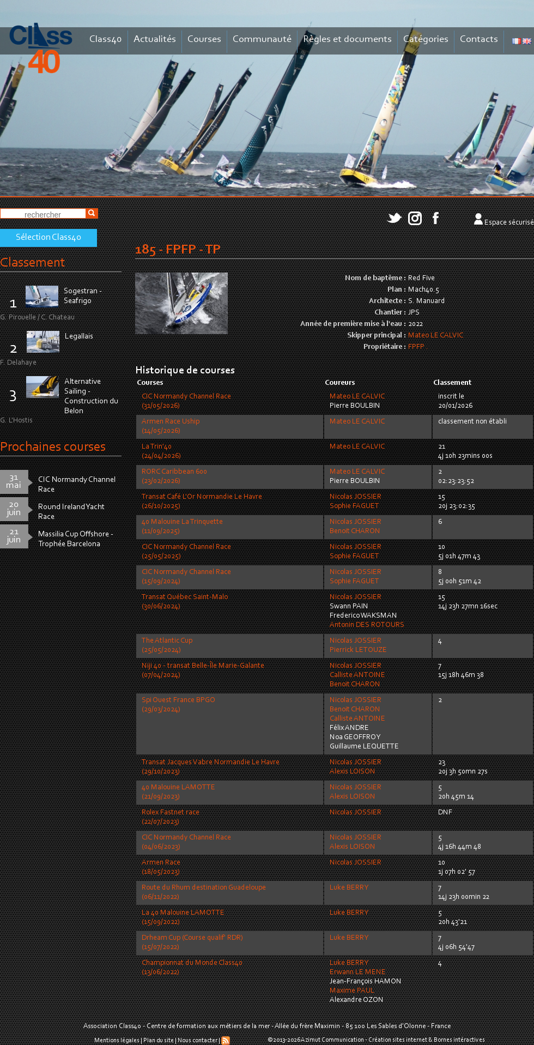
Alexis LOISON (352, 772)
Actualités (155, 39)
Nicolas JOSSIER (355, 497)
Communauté (262, 39)
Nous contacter (197, 1040)
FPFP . (418, 347)
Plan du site (158, 1040)
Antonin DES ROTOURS (367, 625)
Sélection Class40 (48, 237)
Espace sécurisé (509, 223)
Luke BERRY (349, 888)
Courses (204, 39)
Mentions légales (116, 1040)
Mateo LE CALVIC (435, 336)
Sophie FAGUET (354, 506)
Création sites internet (397, 1040)
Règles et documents (347, 39)
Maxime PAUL (352, 991)
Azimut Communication (332, 1040)
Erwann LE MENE (358, 972)
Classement (32, 263)
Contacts (479, 39)
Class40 (105, 39)
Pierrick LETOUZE (358, 650)
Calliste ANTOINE (357, 675)
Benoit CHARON (355, 531)
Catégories (425, 39)
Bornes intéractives (459, 1040)
